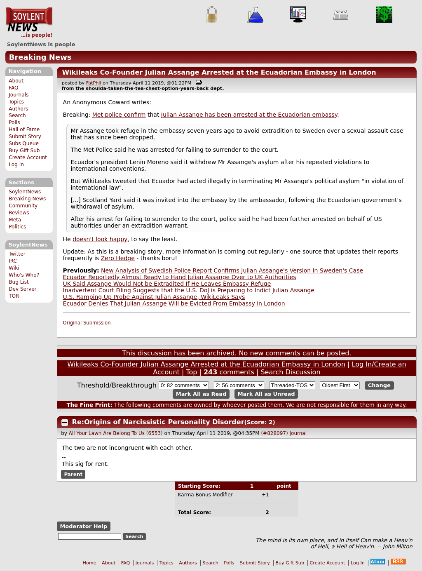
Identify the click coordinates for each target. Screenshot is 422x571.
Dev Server (22, 289)
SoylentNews (29, 22)
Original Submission (87, 323)
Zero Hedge (118, 258)
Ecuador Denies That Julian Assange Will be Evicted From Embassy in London (174, 303)
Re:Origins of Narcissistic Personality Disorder (158, 422)
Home (89, 563)
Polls (14, 122)
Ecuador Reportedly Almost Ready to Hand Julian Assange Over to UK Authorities (179, 277)
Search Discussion (290, 372)
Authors (18, 109)
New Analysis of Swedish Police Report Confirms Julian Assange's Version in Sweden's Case (232, 270)
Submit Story (25, 136)
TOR (14, 296)
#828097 (274, 433)
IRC (13, 261)
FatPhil (93, 83)
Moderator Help (83, 526)
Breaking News (40, 57)
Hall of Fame (24, 129)
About (16, 81)
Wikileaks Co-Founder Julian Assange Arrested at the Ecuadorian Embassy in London (219, 72)
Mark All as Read (201, 394)
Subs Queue (24, 143)
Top (191, 372)
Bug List (19, 282)
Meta (15, 220)
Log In (16, 164)
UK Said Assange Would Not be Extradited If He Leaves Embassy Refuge (167, 283)
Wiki (14, 268)
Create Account (28, 157)
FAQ (13, 88)
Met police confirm (119, 114)
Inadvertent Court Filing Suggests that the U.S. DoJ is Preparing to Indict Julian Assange (188, 290)
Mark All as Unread (266, 394)
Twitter (17, 254)
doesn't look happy (100, 239)
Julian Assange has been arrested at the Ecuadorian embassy (249, 114)
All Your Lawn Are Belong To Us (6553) (116, 433)
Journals (18, 95)
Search (17, 115)
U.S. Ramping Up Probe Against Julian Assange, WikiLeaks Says (154, 297)
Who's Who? (24, 275)
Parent (73, 474)
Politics (17, 227)
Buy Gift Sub (24, 150)
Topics (16, 102)
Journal (298, 433)
